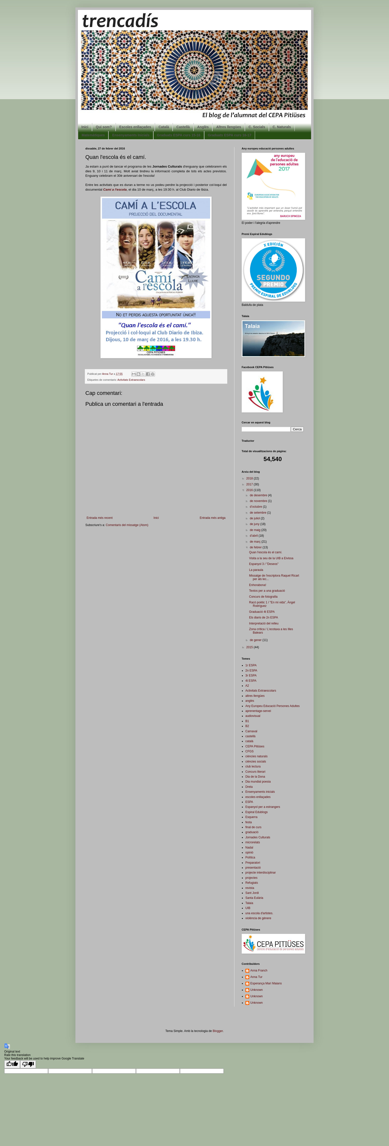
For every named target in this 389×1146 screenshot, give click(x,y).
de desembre (259, 495)
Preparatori (252, 862)
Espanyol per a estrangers (262, 807)
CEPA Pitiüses (254, 746)
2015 (250, 647)
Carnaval (251, 731)
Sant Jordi (252, 893)
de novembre (259, 501)
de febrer (256, 547)
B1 (247, 721)
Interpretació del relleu (264, 623)
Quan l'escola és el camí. (265, 552)
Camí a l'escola (115, 189)
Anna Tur (256, 977)
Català (164, 127)
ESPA (249, 802)
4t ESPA (250, 680)
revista (249, 888)
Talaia (249, 903)
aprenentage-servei (258, 711)
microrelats (252, 842)
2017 (250, 484)
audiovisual (252, 716)
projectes (251, 878)
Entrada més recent (100, 518)
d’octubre (256, 506)
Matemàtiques (93, 135)
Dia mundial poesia (258, 781)
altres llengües (254, 696)
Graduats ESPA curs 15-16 (178, 135)
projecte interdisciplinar (260, 872)
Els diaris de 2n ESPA (263, 617)
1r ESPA (251, 665)
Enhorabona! (257, 585)
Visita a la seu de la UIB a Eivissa (271, 558)
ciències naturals (256, 756)
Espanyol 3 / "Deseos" (264, 564)
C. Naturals (282, 127)
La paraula (256, 570)
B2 (247, 726)
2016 (250, 490)
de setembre (258, 512)
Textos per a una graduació (267, 590)
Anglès (203, 127)
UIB (247, 908)
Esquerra (251, 817)
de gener (256, 640)
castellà (250, 736)
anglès (249, 701)
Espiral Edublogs (256, 812)
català (249, 741)
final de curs (253, 827)
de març (255, 541)
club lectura (252, 766)
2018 (250, 478)
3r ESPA (251, 675)
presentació (253, 867)
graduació (252, 832)
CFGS (249, 751)
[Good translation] (12, 1064)
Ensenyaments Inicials (130, 135)
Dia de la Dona (255, 776)
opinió (249, 852)
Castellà (183, 127)
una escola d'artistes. (259, 913)
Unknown (256, 990)
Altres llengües (228, 127)
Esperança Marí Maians (266, 983)
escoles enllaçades (257, 797)
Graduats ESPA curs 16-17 (229, 135)
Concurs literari (255, 771)
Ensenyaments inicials (260, 791)
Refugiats (251, 882)
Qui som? (104, 127)
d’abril (254, 535)
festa (248, 822)
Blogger (218, 1031)
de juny (255, 524)
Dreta (249, 787)
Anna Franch (258, 970)
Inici (84, 127)
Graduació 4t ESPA (262, 612)
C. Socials (257, 127)
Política (250, 857)
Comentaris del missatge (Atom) (127, 525)
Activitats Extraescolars (131, 379)
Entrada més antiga (213, 518)
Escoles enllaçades (135, 127)
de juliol (255, 518)
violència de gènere (258, 918)
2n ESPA (251, 670)
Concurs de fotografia (263, 596)
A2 (247, 685)
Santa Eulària (254, 898)
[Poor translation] (28, 1064)
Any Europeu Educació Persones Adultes (272, 706)
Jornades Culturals (257, 837)
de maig (255, 530)
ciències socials (255, 761)
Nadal (249, 847)
